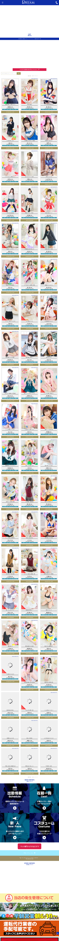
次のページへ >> (35, 75)
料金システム (29, 852)
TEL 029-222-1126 (29, 858)
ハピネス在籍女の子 (29, 69)
